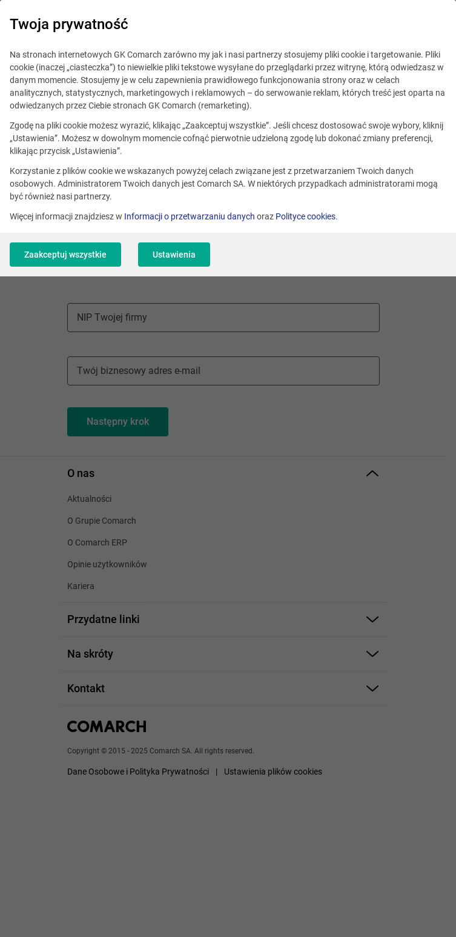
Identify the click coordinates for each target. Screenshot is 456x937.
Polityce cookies (305, 216)
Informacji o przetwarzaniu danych (189, 216)
